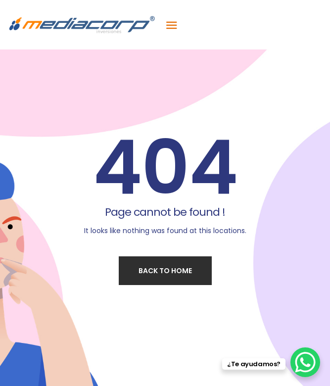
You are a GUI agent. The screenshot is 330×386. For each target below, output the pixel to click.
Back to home (165, 271)
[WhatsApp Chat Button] (305, 362)
